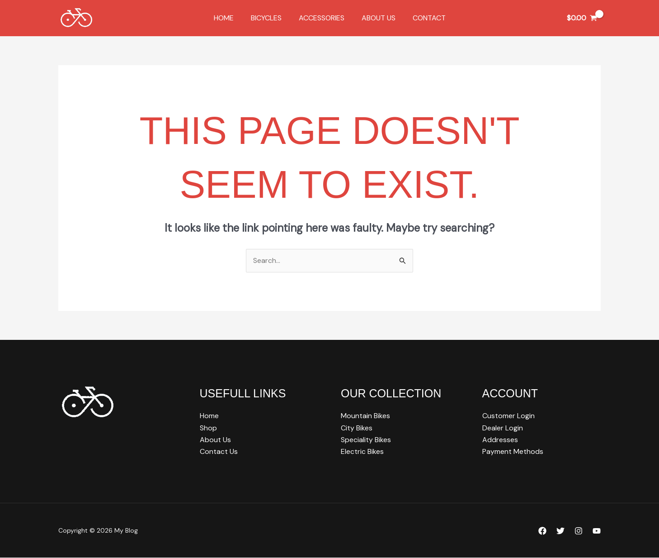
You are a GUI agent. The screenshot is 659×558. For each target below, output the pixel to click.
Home (229, 18)
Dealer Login (502, 428)
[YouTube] (597, 531)
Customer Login (508, 416)
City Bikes (356, 428)
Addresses (500, 439)
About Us (376, 18)
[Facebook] (542, 531)
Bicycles (269, 18)
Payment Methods (512, 452)
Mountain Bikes (365, 416)
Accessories (321, 18)
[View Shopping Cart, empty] (582, 18)
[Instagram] (578, 531)
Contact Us (219, 452)
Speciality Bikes (366, 439)
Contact (423, 18)
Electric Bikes (362, 452)
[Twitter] (560, 531)
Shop (208, 428)
